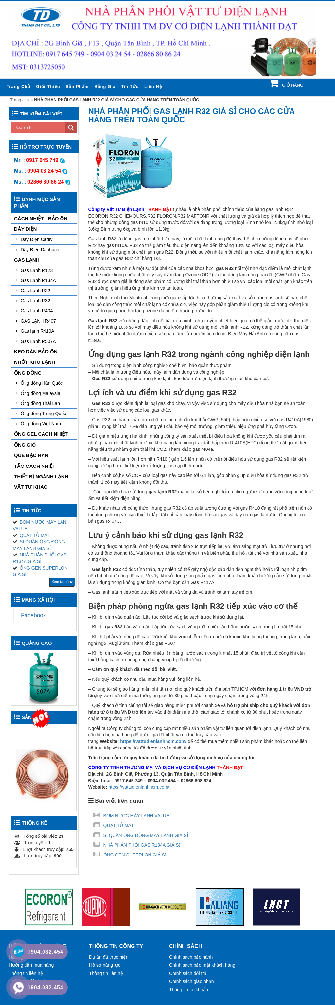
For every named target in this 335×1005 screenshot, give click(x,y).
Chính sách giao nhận (191, 981)
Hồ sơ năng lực (104, 965)
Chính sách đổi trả (187, 973)
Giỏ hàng (292, 85)
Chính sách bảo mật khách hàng (202, 965)
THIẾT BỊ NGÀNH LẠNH (41, 476)
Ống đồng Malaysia (40, 393)
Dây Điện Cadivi (37, 239)
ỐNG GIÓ (25, 445)
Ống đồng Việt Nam (41, 423)
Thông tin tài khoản (188, 989)
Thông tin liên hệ (26, 973)
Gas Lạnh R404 (37, 310)
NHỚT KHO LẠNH (34, 362)
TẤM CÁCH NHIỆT (34, 466)
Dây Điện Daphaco (40, 249)
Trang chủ (18, 86)
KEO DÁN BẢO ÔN (36, 351)
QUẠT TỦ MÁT (118, 825)
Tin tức (130, 86)
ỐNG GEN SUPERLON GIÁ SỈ (135, 854)
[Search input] (40, 127)
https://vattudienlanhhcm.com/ (153, 741)
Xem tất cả (62, 582)
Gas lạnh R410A (37, 331)
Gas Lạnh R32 (35, 300)
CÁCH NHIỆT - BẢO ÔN (40, 218)
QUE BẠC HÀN (31, 455)
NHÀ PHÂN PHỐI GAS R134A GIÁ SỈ (142, 845)
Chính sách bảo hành (191, 957)
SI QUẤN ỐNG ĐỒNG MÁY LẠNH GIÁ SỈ (145, 835)
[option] (48, 907)
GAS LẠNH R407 (38, 321)
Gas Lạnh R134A (38, 280)
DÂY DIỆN (25, 229)
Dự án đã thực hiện (108, 957)
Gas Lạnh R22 (35, 290)
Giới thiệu (48, 86)
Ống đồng (28, 373)
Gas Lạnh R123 (37, 270)
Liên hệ (153, 86)
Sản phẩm (77, 86)
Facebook (33, 615)
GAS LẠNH (27, 260)
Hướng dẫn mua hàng (31, 965)
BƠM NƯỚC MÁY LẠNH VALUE (136, 815)
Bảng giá (104, 86)
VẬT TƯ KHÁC (30, 487)
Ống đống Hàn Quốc (42, 383)
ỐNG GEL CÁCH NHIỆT (41, 434)
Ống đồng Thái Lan (40, 403)
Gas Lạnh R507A (38, 341)
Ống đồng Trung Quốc (43, 413)
